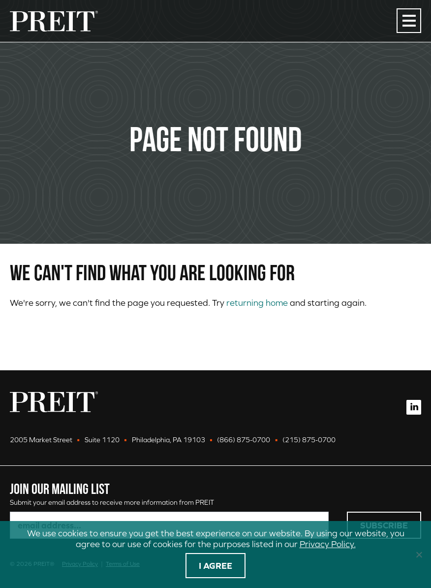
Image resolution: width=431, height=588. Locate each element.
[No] (419, 554)
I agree (215, 565)
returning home (257, 302)
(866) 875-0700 (243, 440)
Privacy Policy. (328, 544)
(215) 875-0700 (309, 440)
